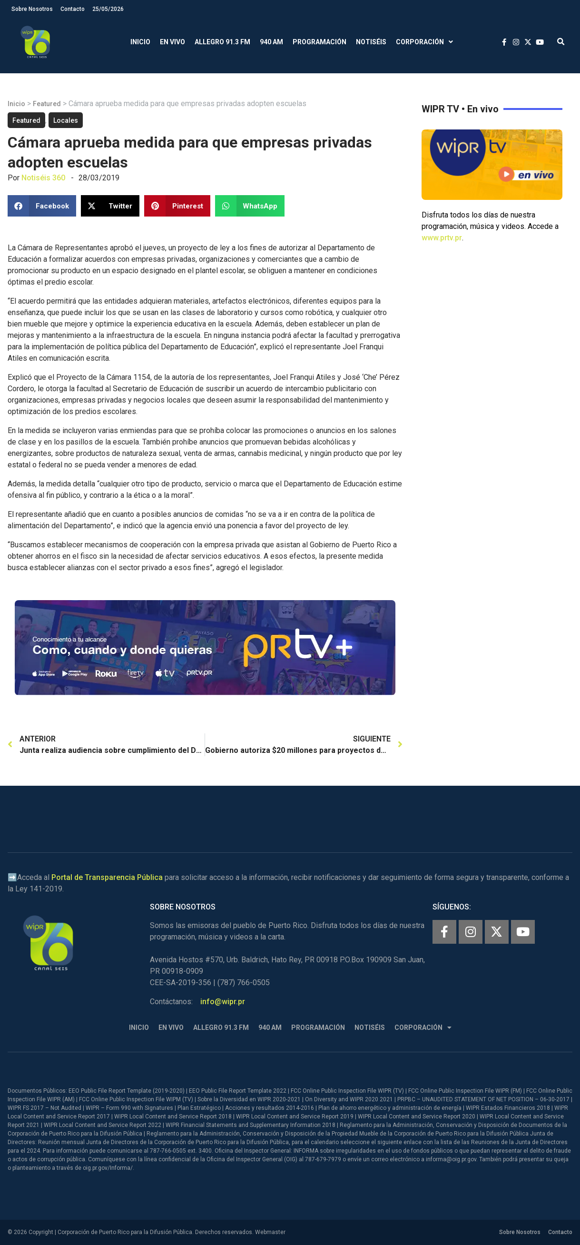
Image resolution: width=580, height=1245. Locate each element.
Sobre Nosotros (32, 9)
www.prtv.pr (442, 237)
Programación (319, 42)
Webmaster (270, 1232)
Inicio (140, 42)
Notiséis (371, 42)
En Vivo (172, 42)
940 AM (271, 42)
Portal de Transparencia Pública (107, 877)
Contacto (72, 9)
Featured (47, 104)
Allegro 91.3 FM (222, 42)
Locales (65, 120)
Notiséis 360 (43, 177)
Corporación (424, 42)
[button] (561, 42)
